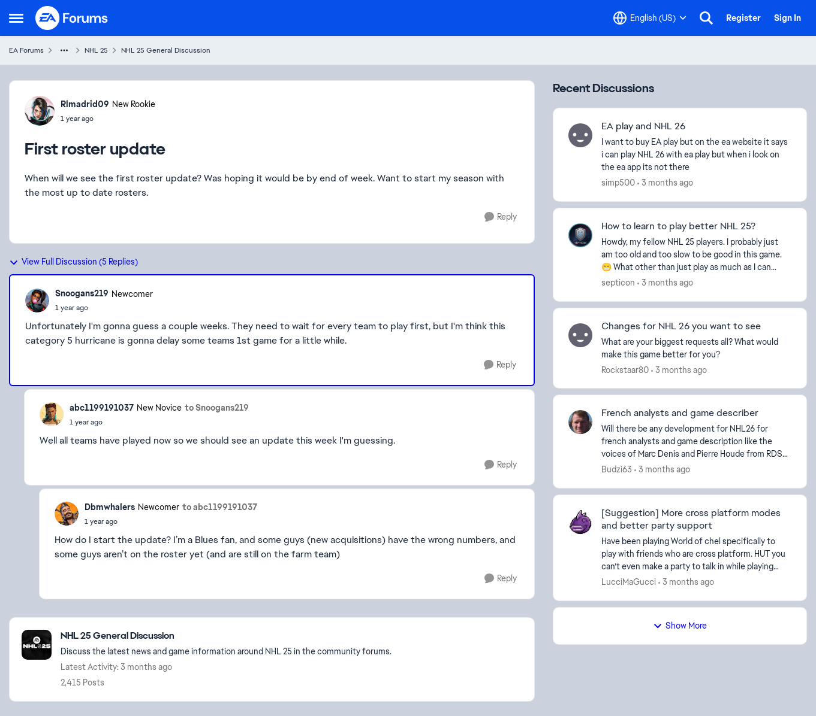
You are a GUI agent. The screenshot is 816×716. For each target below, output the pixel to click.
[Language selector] (650, 18)
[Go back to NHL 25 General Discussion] (226, 636)
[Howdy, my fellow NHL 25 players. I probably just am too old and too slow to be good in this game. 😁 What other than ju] (696, 255)
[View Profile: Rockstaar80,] (580, 335)
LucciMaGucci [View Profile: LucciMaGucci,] (628, 582)
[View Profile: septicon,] (580, 235)
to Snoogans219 (217, 407)
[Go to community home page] (72, 18)
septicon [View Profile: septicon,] (618, 282)
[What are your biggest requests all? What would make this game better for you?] (696, 347)
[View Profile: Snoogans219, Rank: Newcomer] (37, 301)
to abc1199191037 (219, 507)
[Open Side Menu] (16, 18)
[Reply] (500, 217)
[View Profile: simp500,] (580, 135)
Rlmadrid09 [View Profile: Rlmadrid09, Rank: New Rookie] (85, 104)
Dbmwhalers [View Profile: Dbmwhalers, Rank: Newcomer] (110, 507)
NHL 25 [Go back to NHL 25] (96, 50)
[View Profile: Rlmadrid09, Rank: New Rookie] (40, 111)
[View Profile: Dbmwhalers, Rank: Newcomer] (67, 514)
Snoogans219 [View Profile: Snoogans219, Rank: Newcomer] (82, 293)
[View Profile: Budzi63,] (580, 422)
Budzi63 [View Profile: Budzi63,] (616, 469)
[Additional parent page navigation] (64, 50)
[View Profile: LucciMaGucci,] (580, 522)
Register (743, 18)
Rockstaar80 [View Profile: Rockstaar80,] (625, 369)
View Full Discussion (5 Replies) (73, 261)
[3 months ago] (665, 183)
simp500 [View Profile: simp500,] (618, 182)
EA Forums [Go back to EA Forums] (26, 50)
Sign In (787, 18)
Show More (680, 625)
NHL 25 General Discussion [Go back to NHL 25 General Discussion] (165, 50)
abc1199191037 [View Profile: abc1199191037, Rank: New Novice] (102, 407)
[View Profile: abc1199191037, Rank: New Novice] (52, 414)
